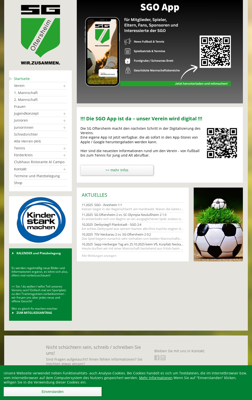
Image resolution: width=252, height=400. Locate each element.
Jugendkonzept (26, 113)
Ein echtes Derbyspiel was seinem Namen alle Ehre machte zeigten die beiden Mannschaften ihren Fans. (133, 229)
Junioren (21, 120)
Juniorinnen (23, 127)
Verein (19, 85)
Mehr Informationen (156, 377)
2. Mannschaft (26, 99)
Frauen (20, 106)
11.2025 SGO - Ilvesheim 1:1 (102, 205)
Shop (18, 182)
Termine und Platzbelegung (37, 176)
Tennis (19, 148)
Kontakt (20, 169)
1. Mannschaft (26, 92)
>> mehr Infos (117, 170)
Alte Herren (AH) (27, 141)
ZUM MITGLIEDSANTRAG (34, 313)
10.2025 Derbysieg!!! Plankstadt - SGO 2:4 (111, 225)
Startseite (22, 78)
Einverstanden (53, 392)
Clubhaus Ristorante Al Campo (39, 162)
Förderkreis (23, 155)
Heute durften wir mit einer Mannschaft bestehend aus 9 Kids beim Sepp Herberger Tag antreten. (133, 248)
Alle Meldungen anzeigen (99, 256)
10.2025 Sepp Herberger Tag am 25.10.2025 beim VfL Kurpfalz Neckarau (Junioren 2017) (133, 244)
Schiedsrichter (26, 134)
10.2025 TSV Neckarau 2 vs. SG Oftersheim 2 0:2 (116, 234)
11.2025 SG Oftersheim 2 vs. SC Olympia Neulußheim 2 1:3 (124, 215)
